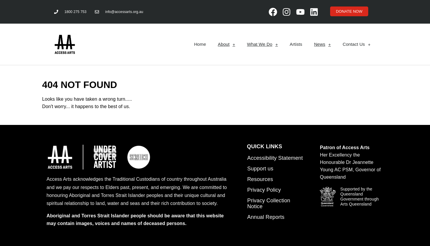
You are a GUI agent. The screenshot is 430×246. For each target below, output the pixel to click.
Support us (260, 169)
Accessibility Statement (275, 158)
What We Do (262, 44)
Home (200, 44)
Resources (260, 179)
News (322, 44)
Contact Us (356, 44)
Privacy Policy (264, 190)
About (226, 44)
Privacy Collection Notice (268, 203)
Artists (296, 44)
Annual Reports (265, 217)
